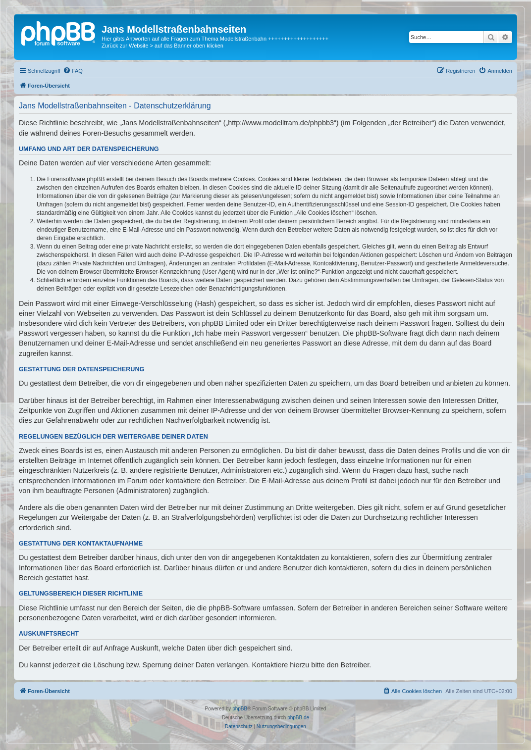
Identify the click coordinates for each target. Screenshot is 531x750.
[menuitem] (73, 71)
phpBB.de (298, 717)
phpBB (239, 708)
